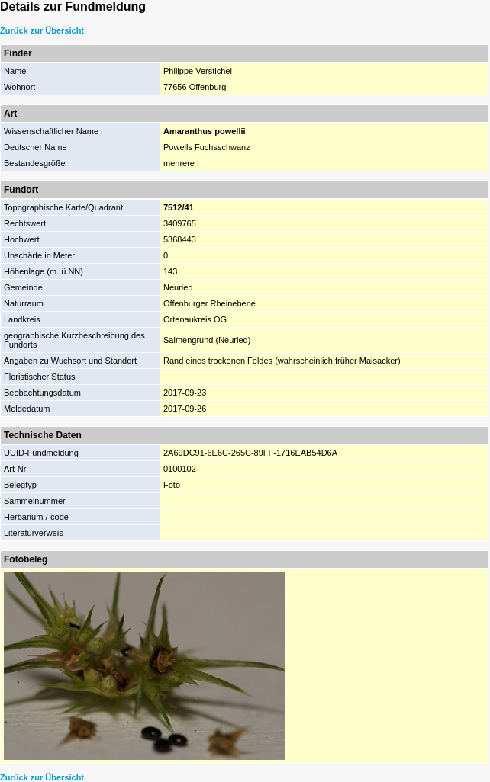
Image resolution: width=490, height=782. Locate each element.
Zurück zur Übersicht (42, 30)
